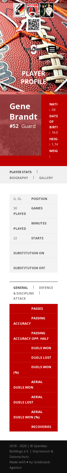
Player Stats (20, 172)
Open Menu (52, 49)
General (20, 288)
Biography (18, 178)
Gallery (46, 178)
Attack (19, 298)
